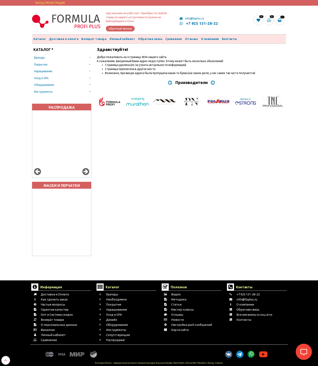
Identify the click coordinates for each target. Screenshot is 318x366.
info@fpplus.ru (192, 18)
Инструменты (43, 91)
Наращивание (43, 71)
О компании (210, 39)
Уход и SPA (41, 78)
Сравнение (173, 39)
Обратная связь (150, 39)
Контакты (229, 39)
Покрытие (40, 64)
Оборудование (44, 84)
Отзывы (191, 39)
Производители (191, 82)
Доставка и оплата (64, 39)
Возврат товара (93, 39)
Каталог (39, 39)
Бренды (39, 57)
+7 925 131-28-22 (199, 23)
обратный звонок (120, 28)
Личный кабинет (122, 39)
